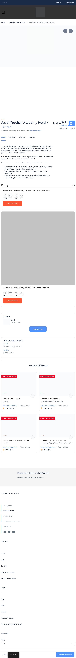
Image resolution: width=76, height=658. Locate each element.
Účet (2, 599)
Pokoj (4, 185)
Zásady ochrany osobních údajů (11, 624)
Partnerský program (7, 618)
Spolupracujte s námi (8, 572)
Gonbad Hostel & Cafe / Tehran (53, 440)
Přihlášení (58, 3)
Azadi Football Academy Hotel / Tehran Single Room (26, 190)
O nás (3, 553)
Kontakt (3, 612)
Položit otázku (38, 329)
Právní (3, 606)
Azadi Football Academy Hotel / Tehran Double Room (27, 287)
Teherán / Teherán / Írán (17, 22)
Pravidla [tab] (21, 137)
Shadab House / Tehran (50, 399)
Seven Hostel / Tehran (11, 399)
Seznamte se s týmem (8, 578)
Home (3, 22)
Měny (3, 640)
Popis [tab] (3, 137)
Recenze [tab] (32, 137)
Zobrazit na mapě (35, 131)
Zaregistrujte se (69, 3)
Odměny (4, 566)
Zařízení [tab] (12, 137)
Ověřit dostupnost (65, 654)
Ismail (13, 320)
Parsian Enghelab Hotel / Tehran (16, 440)
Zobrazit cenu (12, 203)
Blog (2, 560)
